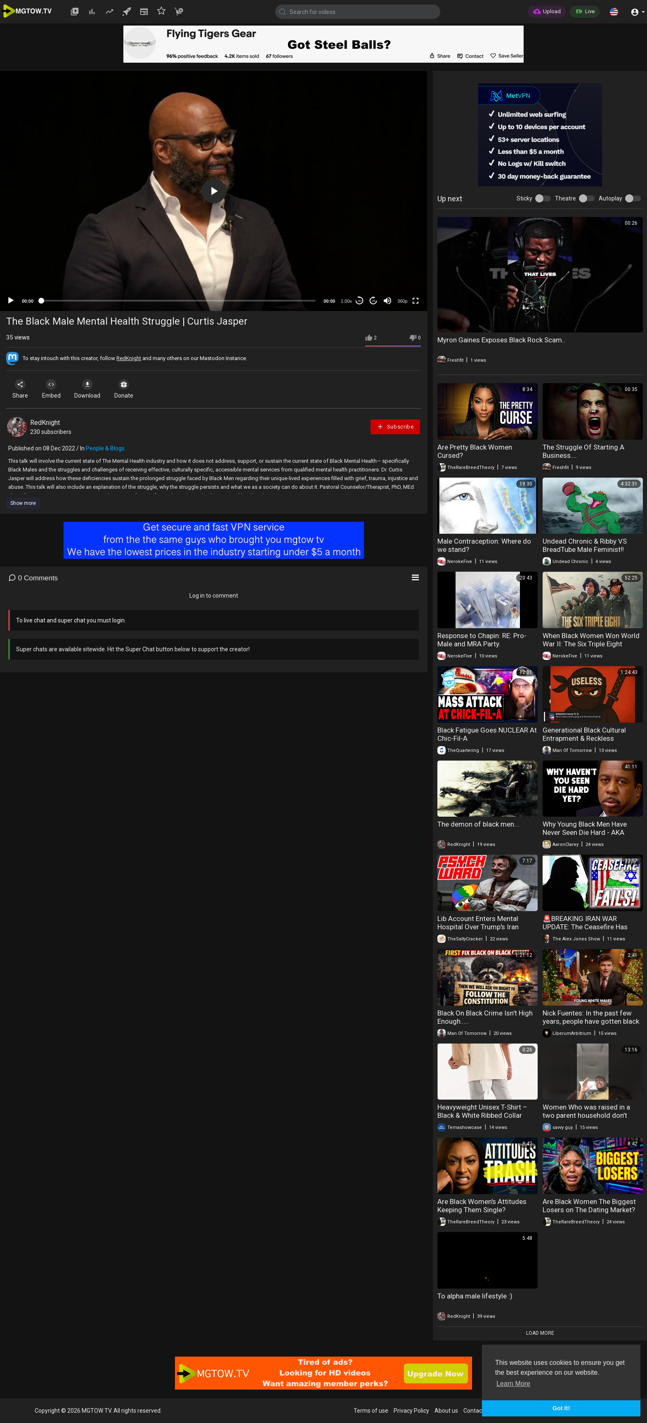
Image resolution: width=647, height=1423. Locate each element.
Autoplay (610, 198)
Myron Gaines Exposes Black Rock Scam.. (501, 340)
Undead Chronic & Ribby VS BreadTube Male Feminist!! (585, 545)
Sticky (524, 198)
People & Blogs (105, 448)
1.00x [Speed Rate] (346, 301)
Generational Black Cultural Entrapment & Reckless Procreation (584, 738)
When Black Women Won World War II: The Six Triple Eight (591, 639)
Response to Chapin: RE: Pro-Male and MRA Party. (482, 639)
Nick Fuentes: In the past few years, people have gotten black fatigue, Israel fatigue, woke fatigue (591, 1025)
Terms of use (371, 1410)
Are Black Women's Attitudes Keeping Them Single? (482, 1205)
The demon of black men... (478, 824)
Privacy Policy (411, 1410)
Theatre (565, 198)
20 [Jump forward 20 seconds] (373, 301)
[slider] (178, 301)
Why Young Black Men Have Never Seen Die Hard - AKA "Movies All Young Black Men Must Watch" (586, 836)
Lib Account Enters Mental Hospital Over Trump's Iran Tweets (478, 926)
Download (93, 389)
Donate (131, 389)
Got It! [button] (561, 1408)
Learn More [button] (513, 1383)
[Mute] (387, 301)
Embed (54, 389)
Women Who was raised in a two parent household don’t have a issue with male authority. (586, 1119)
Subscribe (395, 426)
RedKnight (128, 358)
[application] (213, 191)
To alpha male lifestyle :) (474, 1296)
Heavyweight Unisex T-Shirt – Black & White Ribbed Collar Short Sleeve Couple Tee (482, 1115)
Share (21, 389)
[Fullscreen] (415, 301)
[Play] (11, 301)
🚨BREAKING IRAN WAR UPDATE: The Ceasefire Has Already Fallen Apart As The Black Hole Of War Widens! (585, 930)
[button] (614, 11)
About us (446, 1410)
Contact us (477, 1410)
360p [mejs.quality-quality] (402, 301)
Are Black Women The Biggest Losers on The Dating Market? (589, 1205)
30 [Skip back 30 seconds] (359, 301)
